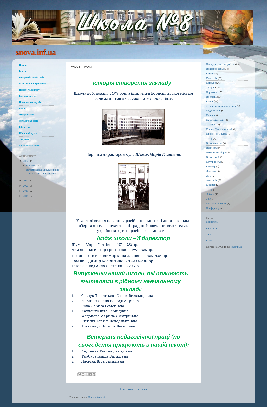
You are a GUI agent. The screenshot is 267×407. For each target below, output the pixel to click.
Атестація (211, 180)
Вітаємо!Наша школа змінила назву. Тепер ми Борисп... (42, 171)
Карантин (211, 92)
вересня (31, 165)
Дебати (210, 194)
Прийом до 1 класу (216, 133)
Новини (23, 65)
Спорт (209, 101)
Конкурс (211, 82)
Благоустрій (212, 157)
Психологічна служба (30, 102)
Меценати (24, 139)
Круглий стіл (213, 161)
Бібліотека (24, 127)
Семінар (210, 166)
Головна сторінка (133, 389)
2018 (26, 195)
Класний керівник (216, 203)
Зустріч (210, 87)
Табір (209, 138)
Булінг (22, 108)
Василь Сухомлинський (219, 129)
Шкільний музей (28, 133)
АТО (208, 175)
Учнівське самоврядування (221, 105)
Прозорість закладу (29, 89)
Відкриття (212, 147)
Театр (209, 189)
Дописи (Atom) (96, 397)
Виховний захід (215, 68)
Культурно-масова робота (220, 64)
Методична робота (28, 121)
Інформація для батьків (31, 77)
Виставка (211, 96)
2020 (26, 185)
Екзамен (211, 184)
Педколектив (213, 110)
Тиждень (211, 124)
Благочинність (214, 143)
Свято (209, 73)
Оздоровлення (26, 114)
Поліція (210, 115)
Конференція (213, 208)
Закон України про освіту (32, 83)
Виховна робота (27, 96)
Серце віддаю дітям (29, 145)
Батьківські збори (216, 152)
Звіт (208, 198)
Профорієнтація (215, 119)
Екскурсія (211, 78)
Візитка (23, 71)
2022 (26, 160)
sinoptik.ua (236, 246)
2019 (26, 190)
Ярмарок (211, 171)
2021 (26, 180)
